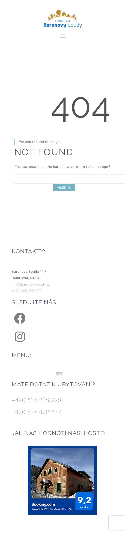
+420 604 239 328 (37, 400)
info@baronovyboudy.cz (31, 284)
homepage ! (100, 167)
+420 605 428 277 (27, 291)
